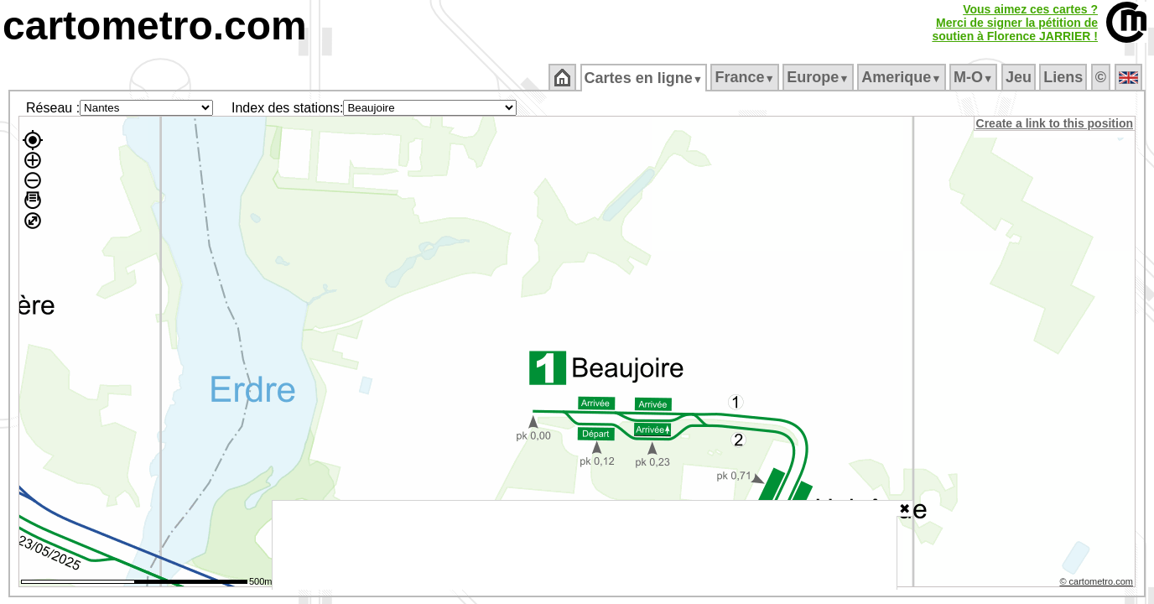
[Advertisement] (584, 545)
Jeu (1019, 77)
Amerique (903, 77)
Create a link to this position (1055, 123)
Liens (1064, 77)
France (746, 77)
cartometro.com (155, 25)
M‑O (975, 77)
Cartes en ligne (644, 78)
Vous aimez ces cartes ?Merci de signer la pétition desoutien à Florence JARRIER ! (1015, 23)
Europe (819, 77)
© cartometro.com (1098, 584)
